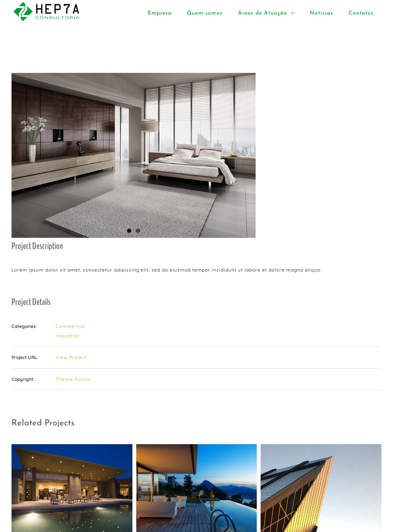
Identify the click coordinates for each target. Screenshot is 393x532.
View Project (71, 357)
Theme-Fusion (73, 379)
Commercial (71, 326)
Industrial (67, 336)
